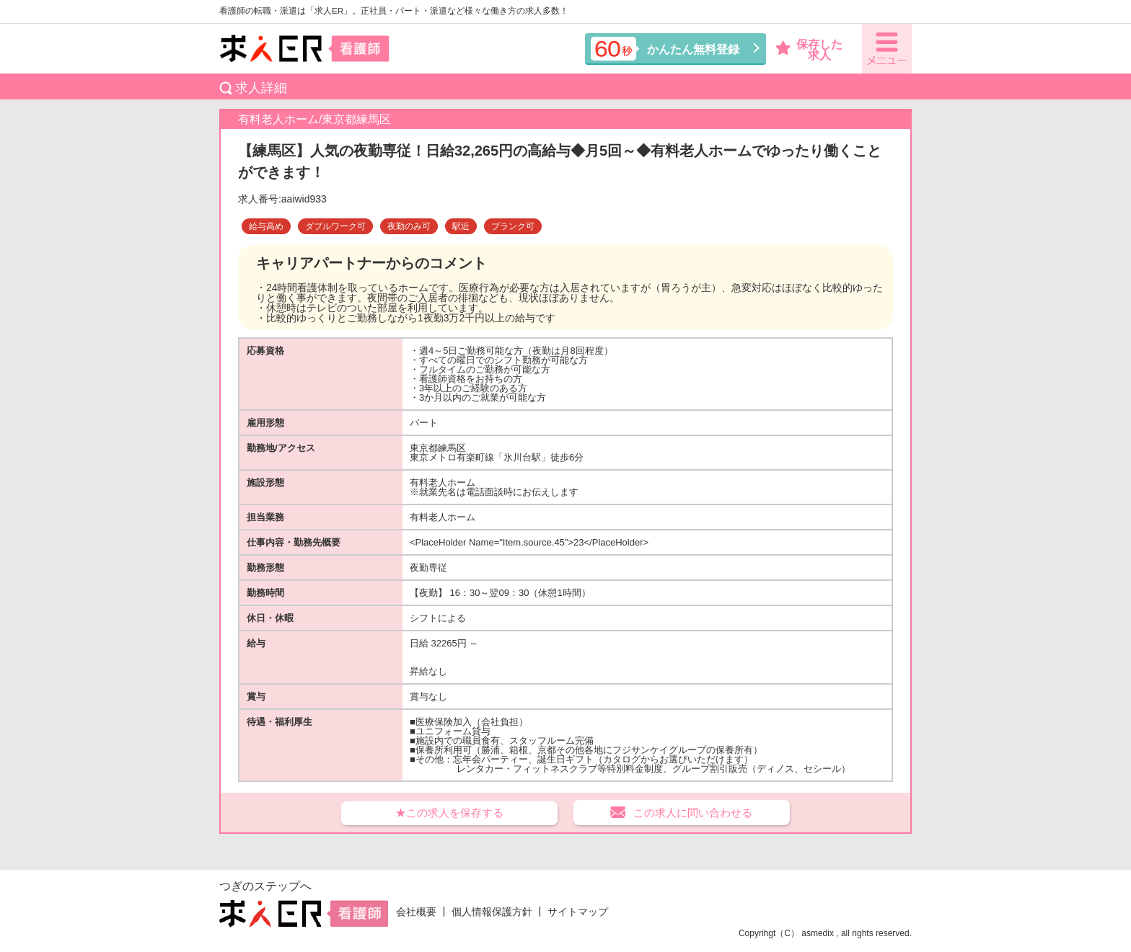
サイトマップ (577, 911)
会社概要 (416, 911)
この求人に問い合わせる (692, 812)
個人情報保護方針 (492, 911)
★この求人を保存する (449, 812)
